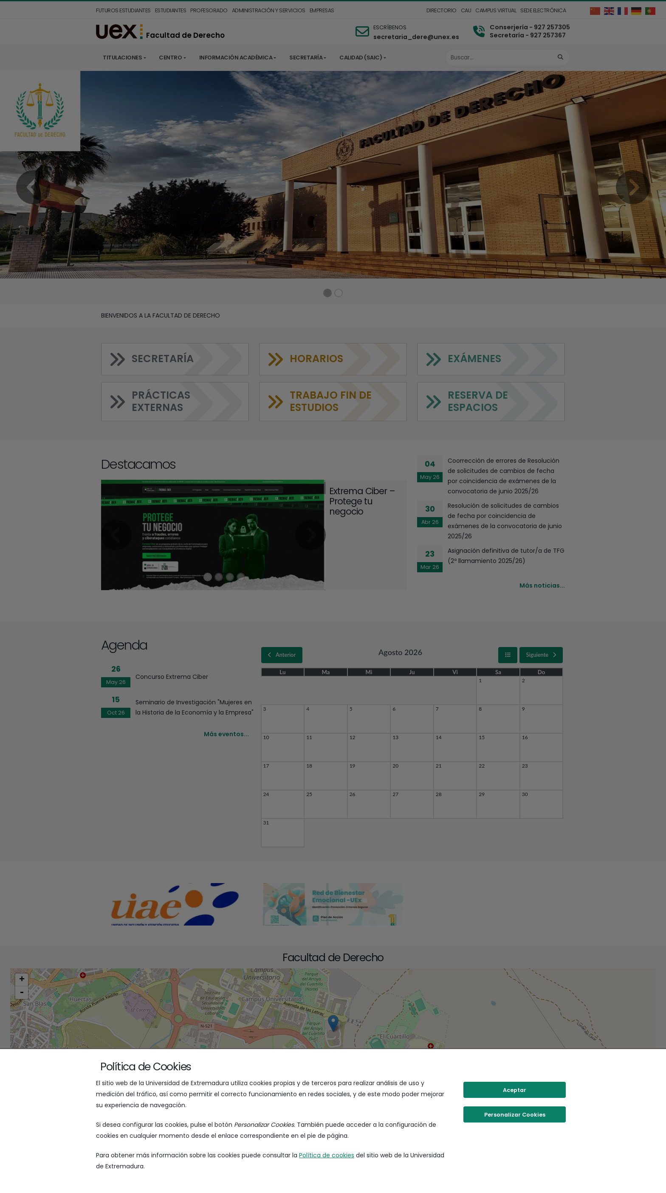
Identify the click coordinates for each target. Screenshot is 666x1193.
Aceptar (514, 1090)
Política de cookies (326, 1155)
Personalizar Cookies (514, 1114)
